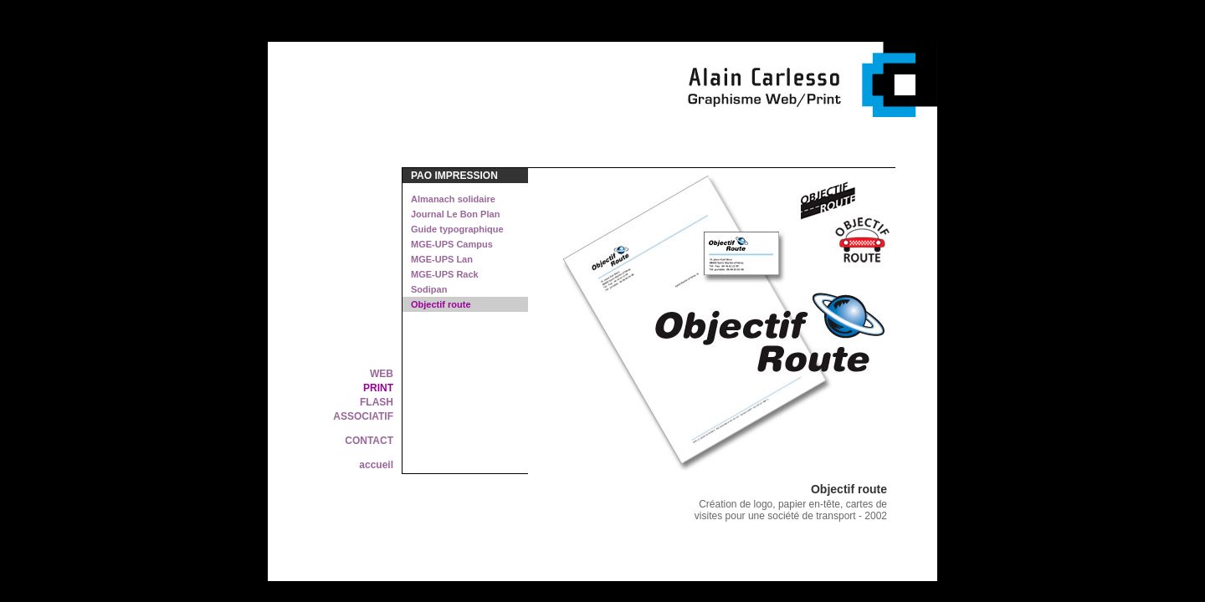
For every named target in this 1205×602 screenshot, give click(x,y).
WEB (381, 374)
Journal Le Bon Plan (455, 214)
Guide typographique (457, 229)
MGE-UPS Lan (442, 259)
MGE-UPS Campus (452, 244)
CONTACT (369, 440)
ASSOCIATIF (363, 416)
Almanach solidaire (453, 199)
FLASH (376, 402)
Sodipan (429, 289)
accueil (376, 465)
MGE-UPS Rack (445, 274)
